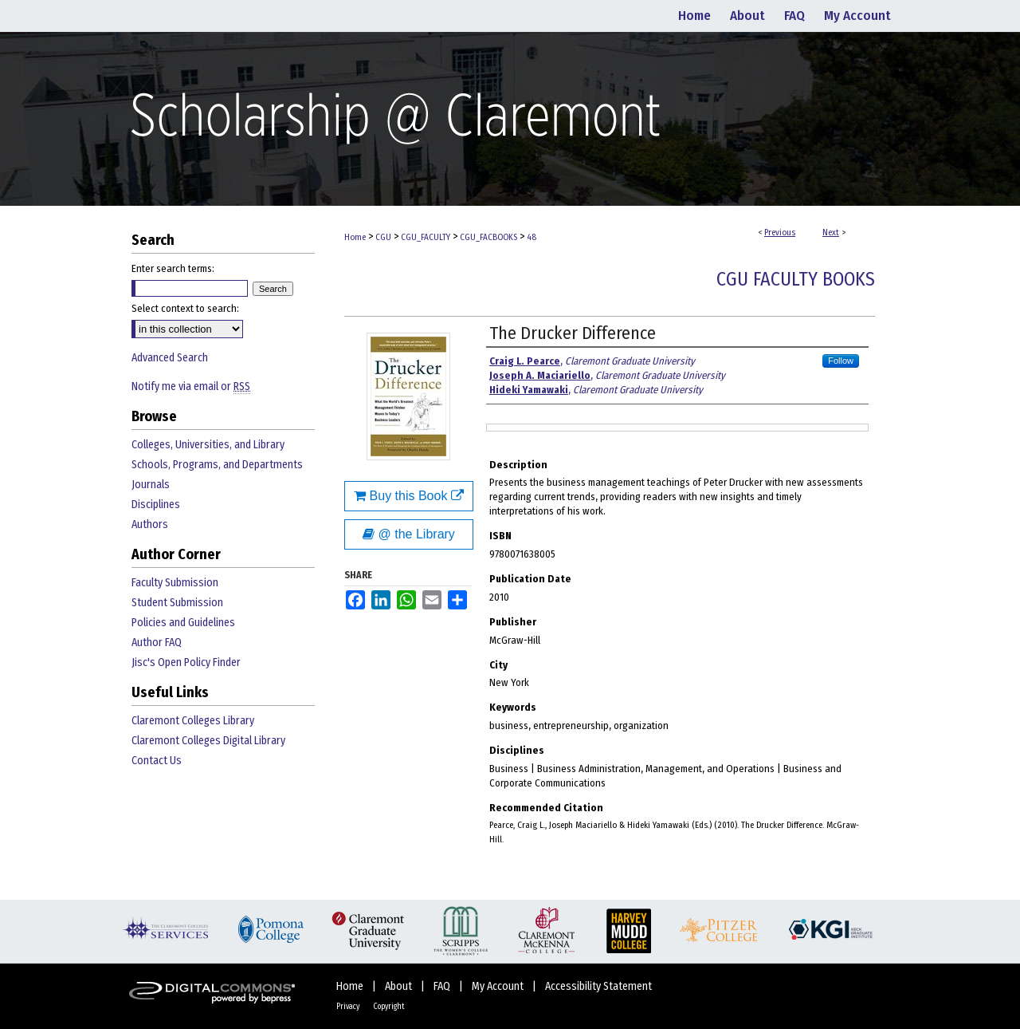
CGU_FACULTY (425, 237)
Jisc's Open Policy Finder (186, 662)
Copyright (389, 1006)
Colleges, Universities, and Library (207, 444)
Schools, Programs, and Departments (217, 464)
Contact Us (156, 760)
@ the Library (409, 534)
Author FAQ (156, 642)
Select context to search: (185, 308)
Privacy (348, 1006)
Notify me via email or (190, 386)
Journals (150, 484)
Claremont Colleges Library (192, 720)
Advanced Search (169, 358)
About (399, 986)
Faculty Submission (174, 582)
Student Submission (177, 602)
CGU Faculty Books (795, 279)
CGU (383, 237)
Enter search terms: (172, 268)
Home (355, 237)
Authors (149, 524)
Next (830, 232)
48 (531, 237)
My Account (499, 986)
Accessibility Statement (598, 986)
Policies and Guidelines (183, 622)
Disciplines (155, 504)
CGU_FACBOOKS (488, 237)
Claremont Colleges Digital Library (208, 740)
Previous (779, 232)
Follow (840, 360)
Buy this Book (409, 496)
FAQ (443, 986)
